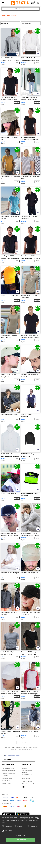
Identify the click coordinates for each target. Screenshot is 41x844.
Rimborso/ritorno (7, 778)
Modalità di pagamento (8, 773)
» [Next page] (25, 742)
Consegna (5, 775)
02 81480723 (26, 779)
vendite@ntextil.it (27, 774)
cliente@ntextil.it (27, 770)
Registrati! (7, 759)
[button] (31, 3)
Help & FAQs (6, 780)
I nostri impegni (6, 783)
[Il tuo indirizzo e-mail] (18, 756)
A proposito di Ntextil (8, 768)
